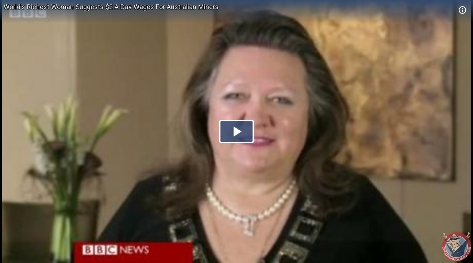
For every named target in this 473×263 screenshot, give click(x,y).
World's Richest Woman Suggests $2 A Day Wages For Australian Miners (111, 7)
